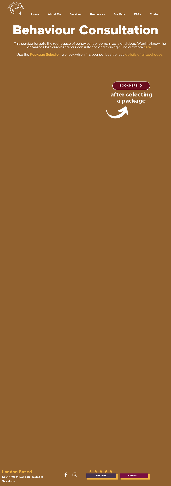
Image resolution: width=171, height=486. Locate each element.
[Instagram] (75, 475)
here (147, 47)
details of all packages (144, 54)
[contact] (134, 475)
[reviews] (101, 475)
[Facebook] (66, 475)
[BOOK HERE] (131, 85)
